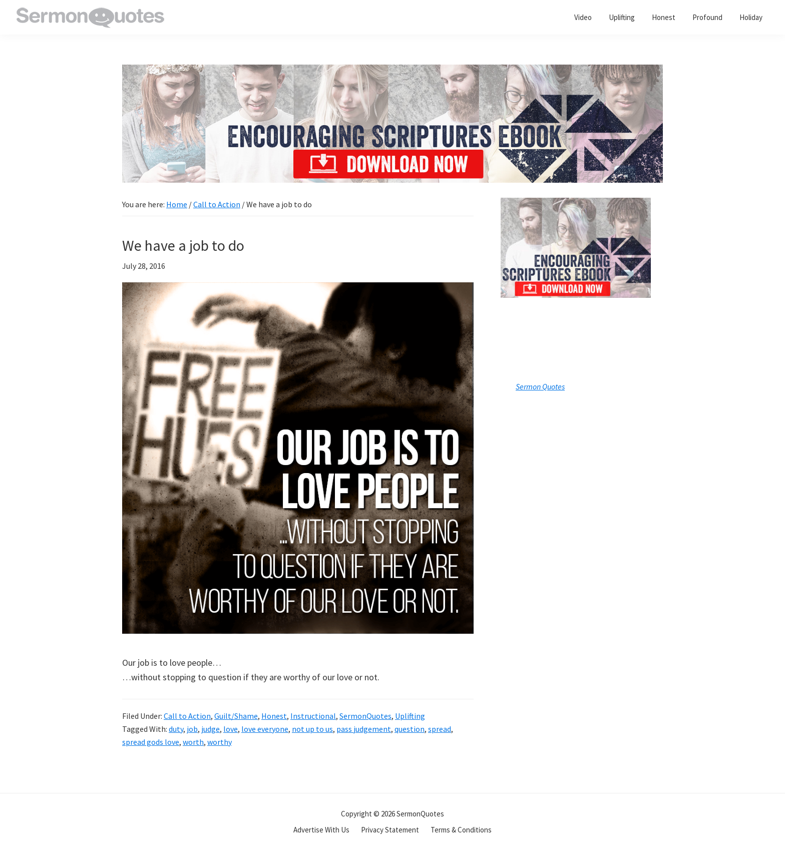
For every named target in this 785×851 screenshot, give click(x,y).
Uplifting (410, 716)
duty (176, 729)
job (192, 729)
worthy (219, 742)
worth (193, 742)
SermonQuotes (365, 716)
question (410, 729)
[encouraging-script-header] (392, 72)
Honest (274, 716)
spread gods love (150, 742)
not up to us (312, 729)
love (230, 729)
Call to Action (187, 716)
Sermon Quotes (540, 386)
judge (210, 729)
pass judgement (363, 729)
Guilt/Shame (236, 716)
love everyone (264, 729)
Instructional (313, 716)
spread (439, 729)
